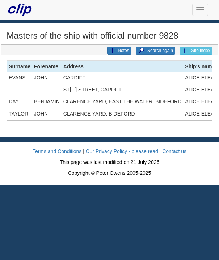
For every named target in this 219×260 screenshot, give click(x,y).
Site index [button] (196, 50)
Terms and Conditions (57, 151)
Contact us (174, 151)
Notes (119, 50)
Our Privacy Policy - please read (122, 151)
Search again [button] (155, 50)
